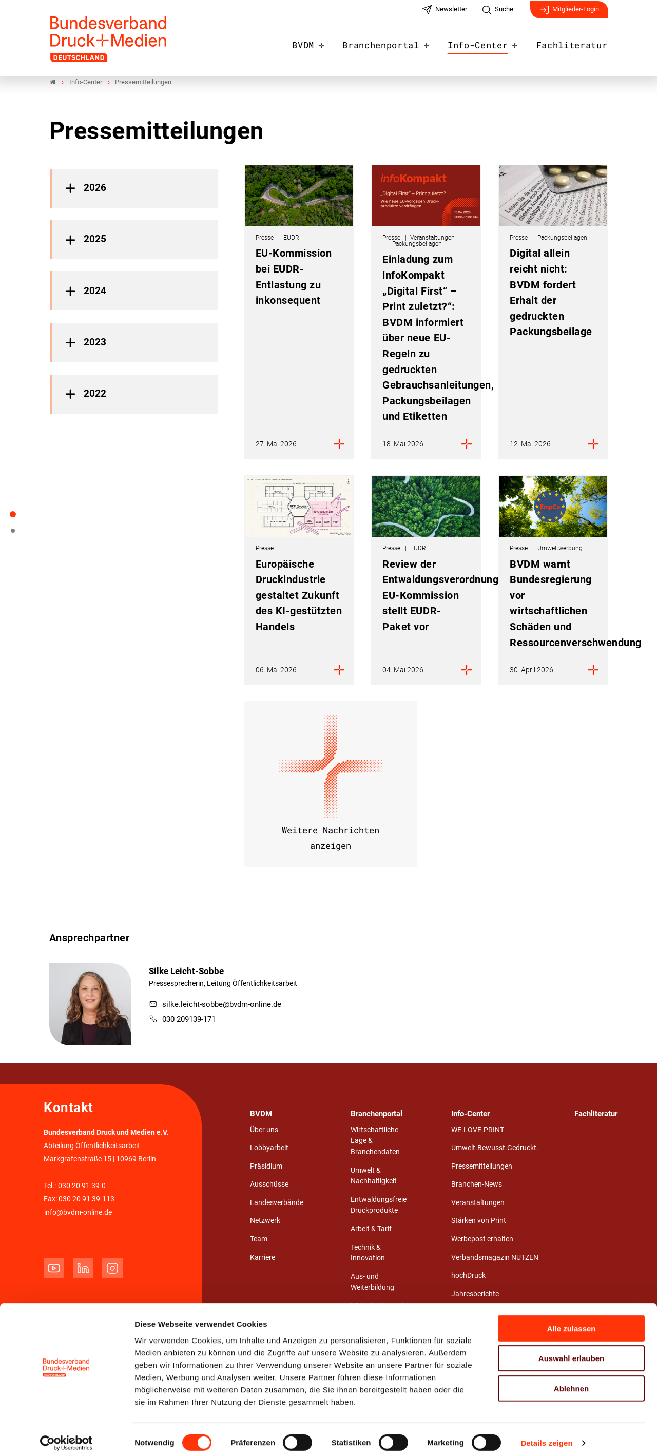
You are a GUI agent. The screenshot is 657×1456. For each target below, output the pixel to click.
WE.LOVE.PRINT (477, 1130)
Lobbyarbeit (269, 1148)
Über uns (264, 1130)
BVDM (324, 42)
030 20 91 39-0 (82, 1186)
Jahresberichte (475, 1294)
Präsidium (266, 1166)
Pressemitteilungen (481, 1166)
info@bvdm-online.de (78, 1213)
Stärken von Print (478, 1221)
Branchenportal (397, 42)
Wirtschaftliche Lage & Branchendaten (375, 1141)
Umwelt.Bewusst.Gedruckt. (494, 1148)
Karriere (262, 1258)
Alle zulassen (571, 1320)
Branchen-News (476, 1184)
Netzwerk (265, 1221)
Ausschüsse (269, 1184)
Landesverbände (276, 1203)
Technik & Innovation (368, 1254)
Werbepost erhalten (482, 1239)
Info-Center (487, 42)
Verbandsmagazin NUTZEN (494, 1258)
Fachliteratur (575, 42)
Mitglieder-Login (569, 14)
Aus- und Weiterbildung (372, 1283)
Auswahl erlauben (571, 1351)
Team (258, 1239)
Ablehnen (571, 1380)
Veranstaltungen (478, 1203)
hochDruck (468, 1276)
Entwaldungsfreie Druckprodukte (379, 1206)
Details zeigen (546, 1435)
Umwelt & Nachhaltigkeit (374, 1177)
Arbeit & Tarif (371, 1229)
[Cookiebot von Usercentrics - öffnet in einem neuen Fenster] (66, 1436)
